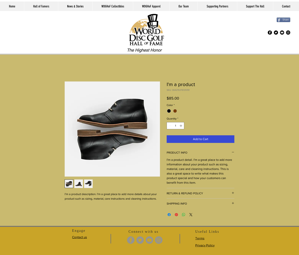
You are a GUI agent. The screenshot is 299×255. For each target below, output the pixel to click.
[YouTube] (282, 32)
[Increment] (181, 125)
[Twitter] (276, 32)
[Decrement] (169, 125)
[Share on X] (191, 214)
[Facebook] (270, 32)
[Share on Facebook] (169, 214)
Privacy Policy (205, 245)
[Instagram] (288, 32)
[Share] (283, 20)
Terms (199, 238)
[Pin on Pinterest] (176, 214)
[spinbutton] (175, 125)
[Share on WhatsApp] (183, 214)
